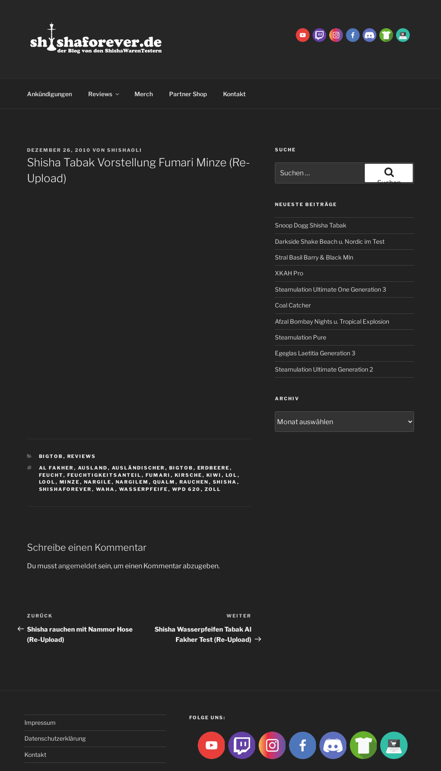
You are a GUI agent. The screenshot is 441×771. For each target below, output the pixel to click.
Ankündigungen (49, 63)
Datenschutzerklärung (55, 707)
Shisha (225, 451)
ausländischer (138, 437)
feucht (51, 444)
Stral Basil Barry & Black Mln (314, 226)
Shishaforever (65, 458)
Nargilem (132, 451)
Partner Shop (188, 63)
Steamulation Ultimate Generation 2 (324, 338)
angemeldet (77, 535)
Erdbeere (213, 437)
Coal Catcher (293, 274)
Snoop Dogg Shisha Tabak (310, 194)
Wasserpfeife (143, 458)
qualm (164, 451)
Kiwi (214, 444)
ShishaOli (124, 119)
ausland (93, 437)
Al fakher (56, 437)
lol (232, 444)
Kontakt (234, 63)
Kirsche (189, 444)
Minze (70, 451)
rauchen (194, 451)
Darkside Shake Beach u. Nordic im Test (329, 210)
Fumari (158, 444)
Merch (143, 63)
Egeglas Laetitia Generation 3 (315, 322)
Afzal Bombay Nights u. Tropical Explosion (332, 290)
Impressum (40, 691)
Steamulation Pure (300, 306)
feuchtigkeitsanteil (104, 444)
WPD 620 (186, 458)
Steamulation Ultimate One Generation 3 (330, 258)
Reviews (104, 63)
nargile (98, 451)
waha (105, 458)
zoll (213, 458)
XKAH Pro (289, 242)
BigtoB (51, 425)
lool (47, 451)
